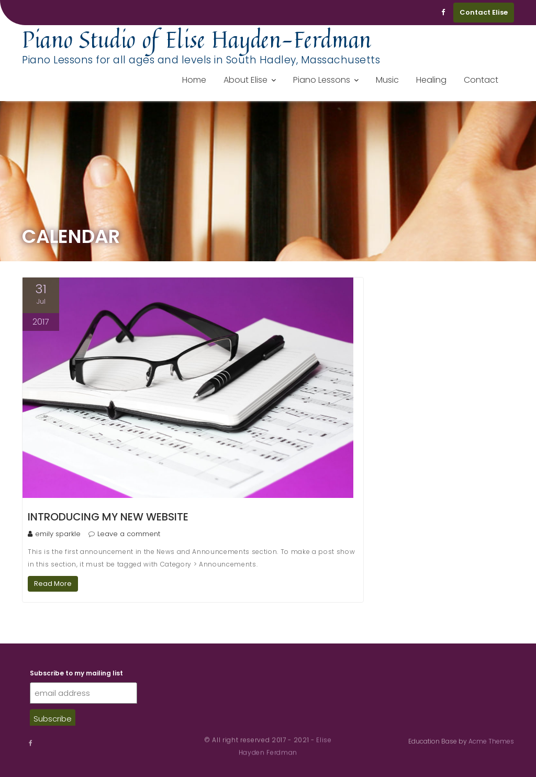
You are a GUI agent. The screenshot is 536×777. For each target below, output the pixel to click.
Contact (481, 80)
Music (387, 80)
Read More (53, 584)
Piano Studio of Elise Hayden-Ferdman (197, 39)
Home (194, 80)
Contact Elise (484, 12)
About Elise (245, 80)
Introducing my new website (108, 516)
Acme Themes (491, 740)
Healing (431, 80)
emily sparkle (54, 534)
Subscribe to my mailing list (76, 679)
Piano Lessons (321, 80)
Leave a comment (128, 534)
